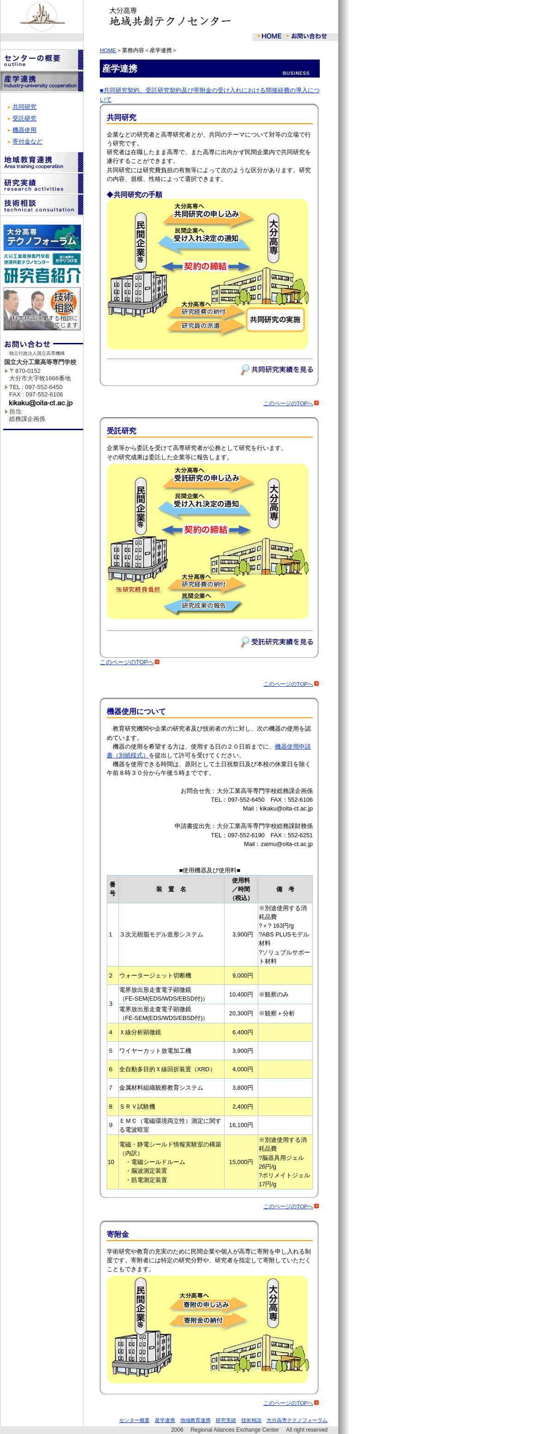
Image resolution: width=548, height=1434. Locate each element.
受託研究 (24, 118)
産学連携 (165, 1420)
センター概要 (134, 1420)
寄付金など (27, 141)
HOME (108, 50)
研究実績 (226, 1420)
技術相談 (251, 1420)
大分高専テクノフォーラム (297, 1420)
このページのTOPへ (291, 403)
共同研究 (24, 106)
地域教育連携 (195, 1420)
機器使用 (24, 129)
